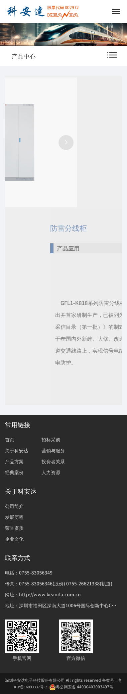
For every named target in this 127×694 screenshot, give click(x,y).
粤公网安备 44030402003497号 (81, 687)
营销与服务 (53, 450)
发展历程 (14, 517)
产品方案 (14, 461)
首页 (9, 439)
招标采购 (51, 439)
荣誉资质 (14, 527)
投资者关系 (53, 461)
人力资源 (51, 472)
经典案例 (14, 472)
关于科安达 (16, 450)
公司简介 (14, 506)
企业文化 (14, 538)
